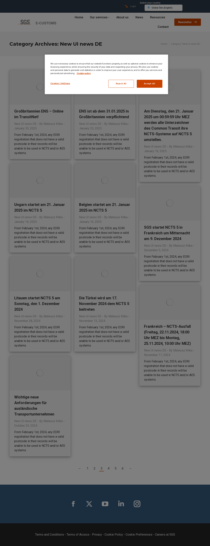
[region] (106, 74)
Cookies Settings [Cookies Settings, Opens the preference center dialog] (60, 83)
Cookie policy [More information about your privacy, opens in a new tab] (84, 73)
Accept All (149, 83)
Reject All (121, 83)
